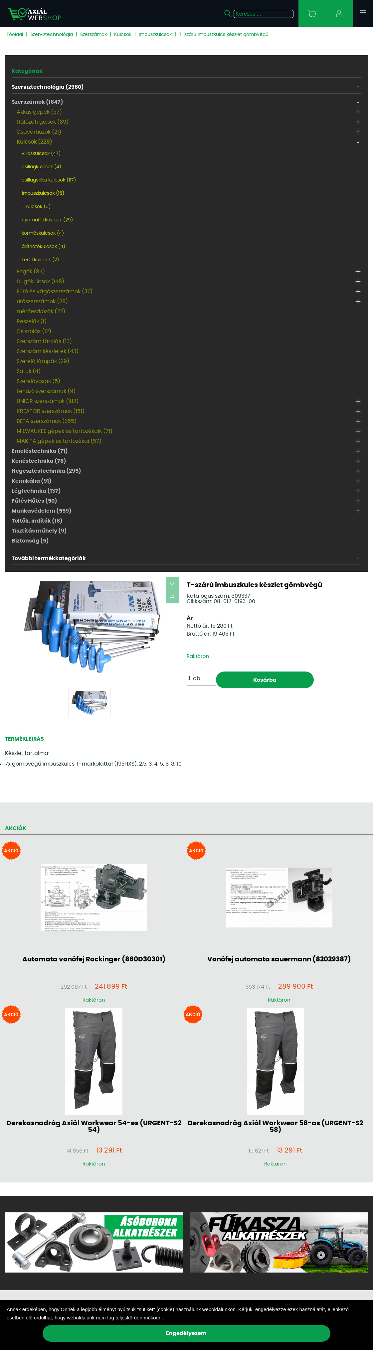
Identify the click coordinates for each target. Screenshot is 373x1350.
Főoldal (15, 34)
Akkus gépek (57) (39, 112)
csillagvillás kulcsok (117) (49, 180)
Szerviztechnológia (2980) (48, 87)
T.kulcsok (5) (36, 206)
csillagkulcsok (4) (41, 167)
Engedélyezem (186, 1333)
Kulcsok (122, 34)
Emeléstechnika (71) (40, 451)
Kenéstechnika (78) (39, 461)
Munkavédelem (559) (42, 511)
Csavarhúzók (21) (39, 132)
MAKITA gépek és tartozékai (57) (59, 441)
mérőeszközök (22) (41, 311)
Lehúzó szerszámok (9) (46, 391)
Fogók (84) (31, 271)
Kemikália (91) (32, 481)
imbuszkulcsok (155, 34)
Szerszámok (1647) (37, 102)
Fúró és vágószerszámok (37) (55, 291)
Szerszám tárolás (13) (44, 341)
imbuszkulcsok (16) (43, 193)
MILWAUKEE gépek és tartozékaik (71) (64, 431)
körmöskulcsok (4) (43, 233)
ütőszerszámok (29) (42, 301)
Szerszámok (93, 34)
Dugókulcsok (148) (40, 281)
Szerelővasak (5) (38, 381)
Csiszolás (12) (34, 331)
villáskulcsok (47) (41, 153)
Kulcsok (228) (34, 142)
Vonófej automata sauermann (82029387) (279, 959)
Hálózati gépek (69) (43, 122)
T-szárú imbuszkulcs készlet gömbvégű (224, 34)
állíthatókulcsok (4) (43, 246)
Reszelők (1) (32, 321)
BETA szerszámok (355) (47, 421)
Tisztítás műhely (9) (39, 531)
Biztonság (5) (30, 541)
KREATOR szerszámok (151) (51, 411)
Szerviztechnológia (51, 34)
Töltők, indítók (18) (37, 521)
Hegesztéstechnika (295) (46, 471)
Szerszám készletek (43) (48, 351)
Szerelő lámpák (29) (43, 361)
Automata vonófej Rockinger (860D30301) (94, 959)
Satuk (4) (29, 371)
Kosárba (265, 680)
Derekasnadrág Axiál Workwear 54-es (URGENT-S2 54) (93, 1126)
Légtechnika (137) (36, 491)
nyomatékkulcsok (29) (47, 220)
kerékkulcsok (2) (40, 260)
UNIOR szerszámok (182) (48, 401)
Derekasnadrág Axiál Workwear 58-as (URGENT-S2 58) (275, 1126)
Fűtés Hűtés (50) (34, 501)
